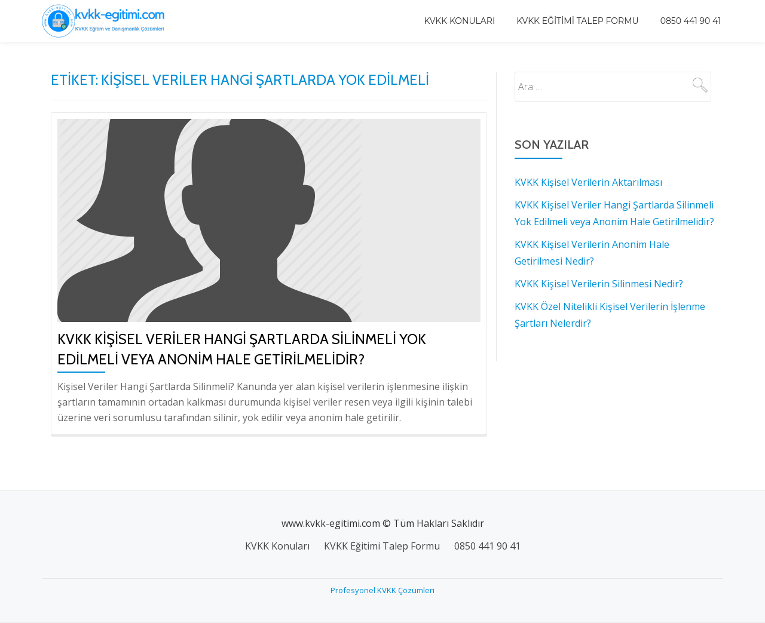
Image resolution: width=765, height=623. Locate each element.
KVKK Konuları (459, 21)
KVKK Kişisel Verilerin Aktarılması (588, 182)
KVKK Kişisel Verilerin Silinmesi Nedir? (599, 283)
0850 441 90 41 (690, 21)
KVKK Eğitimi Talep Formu (577, 21)
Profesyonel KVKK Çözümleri (382, 590)
